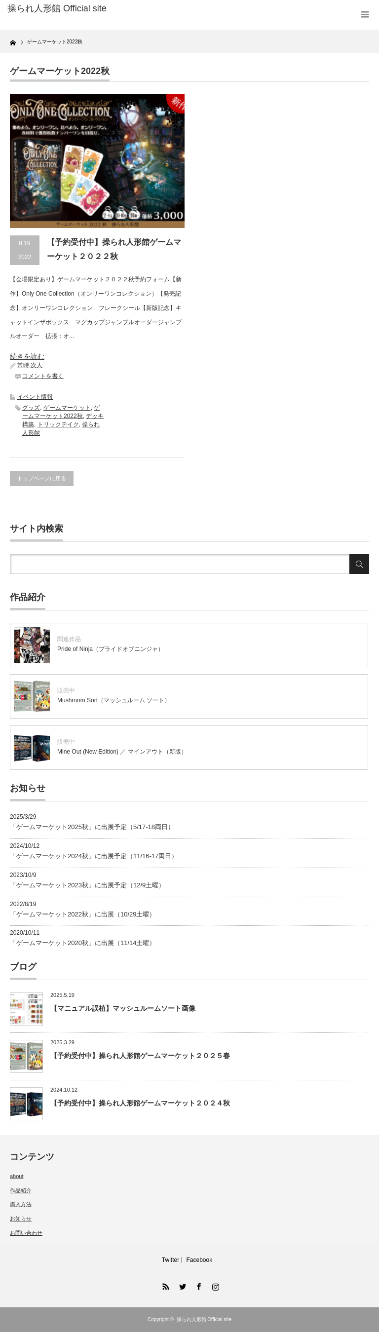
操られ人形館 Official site (204, 1319)
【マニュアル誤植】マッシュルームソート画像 (122, 1008)
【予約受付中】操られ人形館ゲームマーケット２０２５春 (140, 1056)
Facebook (199, 1260)
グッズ (31, 407)
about (17, 1176)
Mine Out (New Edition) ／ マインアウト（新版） (122, 751)
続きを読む (27, 356)
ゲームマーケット (67, 407)
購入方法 (21, 1204)
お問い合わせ (26, 1233)
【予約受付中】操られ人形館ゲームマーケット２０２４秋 (140, 1103)
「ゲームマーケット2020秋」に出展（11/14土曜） (82, 943)
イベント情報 (35, 396)
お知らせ (21, 1218)
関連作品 (69, 639)
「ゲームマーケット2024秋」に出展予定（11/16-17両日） (94, 856)
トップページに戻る (41, 478)
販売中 (66, 690)
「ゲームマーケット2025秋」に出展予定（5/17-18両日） (92, 827)
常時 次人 (29, 365)
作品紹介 (21, 1190)
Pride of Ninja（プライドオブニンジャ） (110, 649)
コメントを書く (43, 376)
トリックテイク (58, 424)
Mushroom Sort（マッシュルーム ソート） (113, 700)
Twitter (170, 1260)
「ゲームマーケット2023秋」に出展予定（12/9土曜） (87, 885)
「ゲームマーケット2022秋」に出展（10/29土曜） (82, 914)
